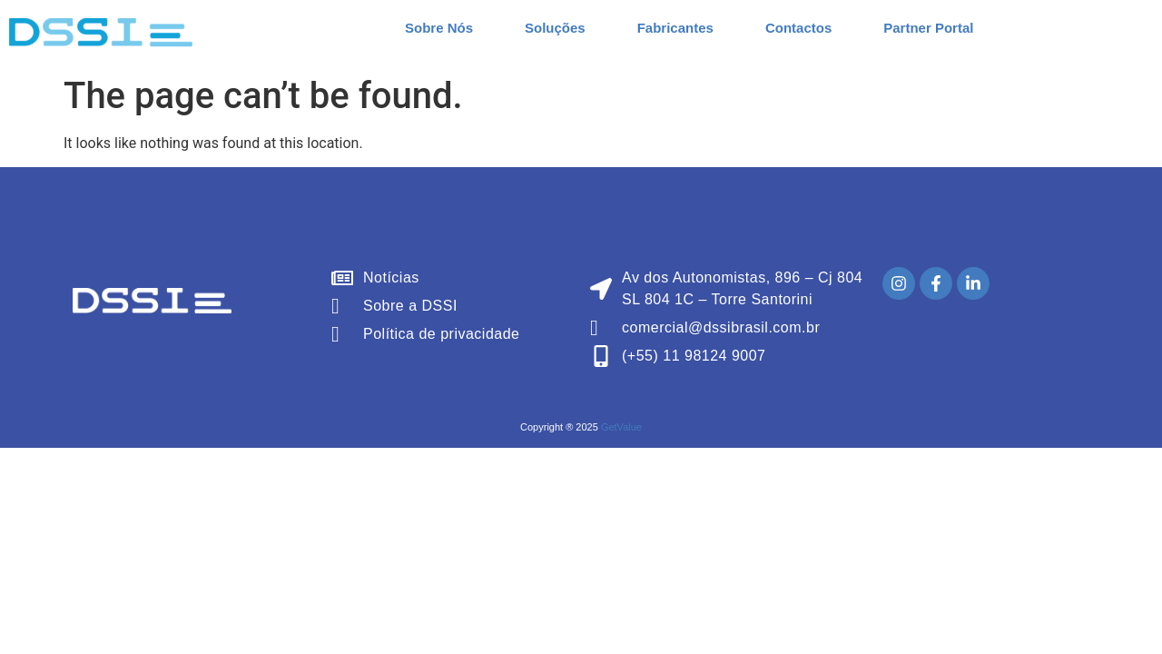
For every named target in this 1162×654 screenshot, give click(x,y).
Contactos (798, 27)
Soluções (555, 27)
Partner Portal (928, 27)
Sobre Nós (439, 27)
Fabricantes (675, 27)
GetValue (621, 426)
